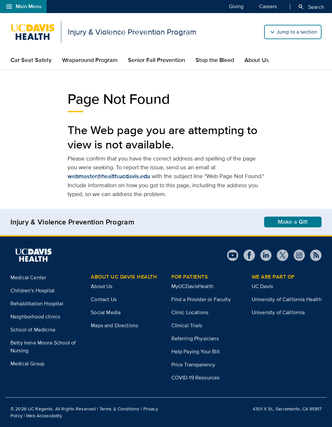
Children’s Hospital (32, 290)
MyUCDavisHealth (192, 286)
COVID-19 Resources (195, 377)
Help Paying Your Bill (195, 351)
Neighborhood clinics (35, 316)
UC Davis (262, 286)
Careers (268, 6)
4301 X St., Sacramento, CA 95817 (287, 408)
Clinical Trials (186, 325)
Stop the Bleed (215, 60)
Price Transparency (193, 364)
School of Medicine (32, 329)
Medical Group (27, 363)
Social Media (105, 312)
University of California (278, 312)
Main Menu (23, 6)
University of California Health (287, 299)
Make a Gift (293, 222)
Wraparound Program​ (90, 60)
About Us (257, 60)
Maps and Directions (114, 325)
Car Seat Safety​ (31, 60)
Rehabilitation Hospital (36, 303)
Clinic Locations (190, 312)
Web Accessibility (44, 415)
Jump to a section (297, 32)
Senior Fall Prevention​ (156, 60)
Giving (236, 6)
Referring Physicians (195, 338)
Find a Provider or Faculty (201, 299)
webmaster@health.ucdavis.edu (109, 176)
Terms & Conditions (120, 408)
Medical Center (28, 277)
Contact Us (104, 299)
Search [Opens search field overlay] (311, 7)
